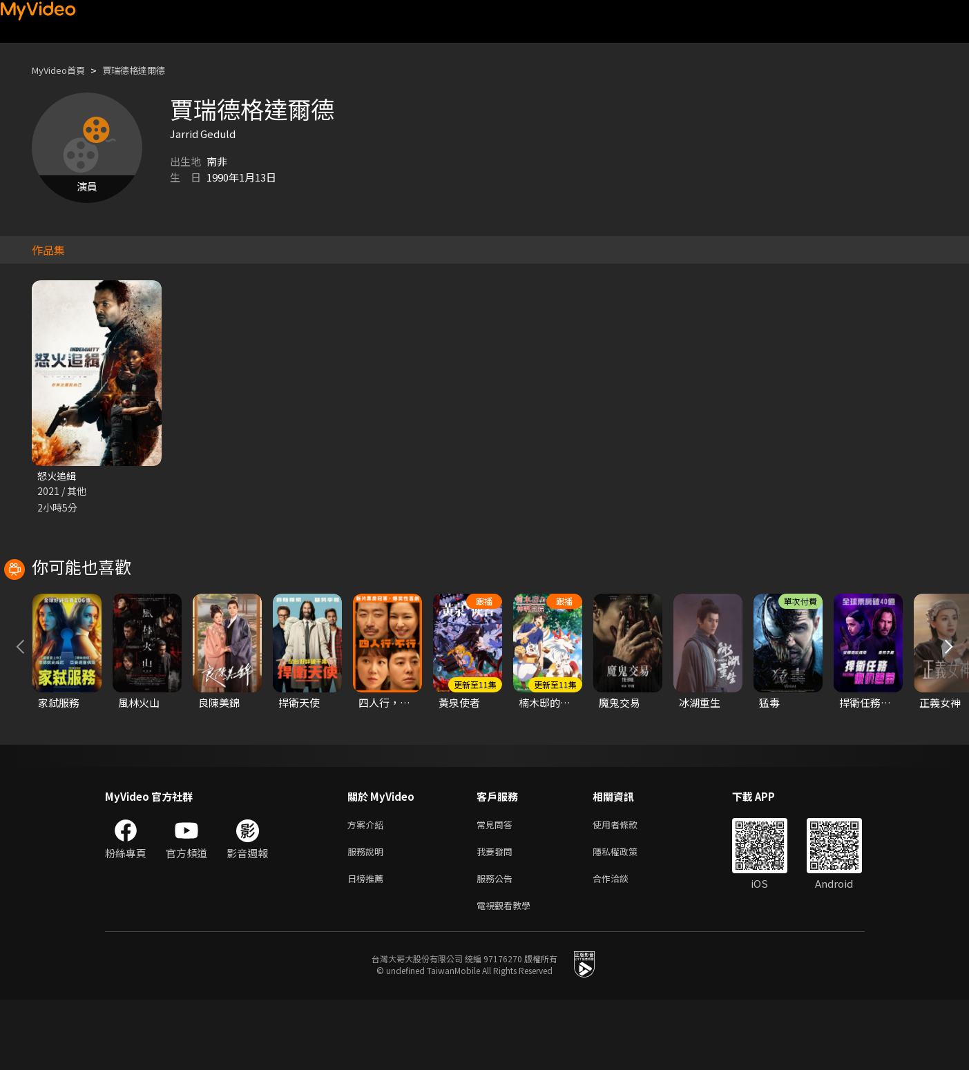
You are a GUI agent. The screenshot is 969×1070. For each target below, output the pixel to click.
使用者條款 (627, 887)
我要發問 (497, 916)
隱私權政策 (627, 916)
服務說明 (368, 916)
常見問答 (497, 887)
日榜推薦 (368, 945)
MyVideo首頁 (63, 70)
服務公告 (497, 945)
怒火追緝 (58, 476)
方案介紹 (368, 887)
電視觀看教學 (508, 974)
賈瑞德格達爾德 (148, 70)
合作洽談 (621, 945)
